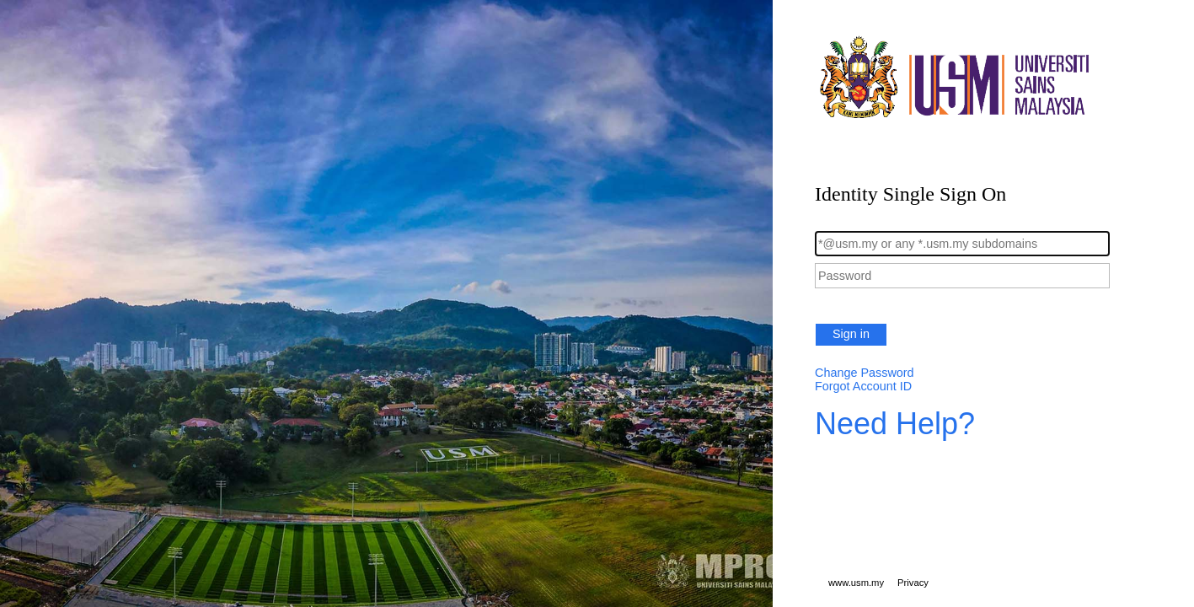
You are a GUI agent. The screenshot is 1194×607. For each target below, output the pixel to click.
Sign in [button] (851, 334)
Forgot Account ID (863, 386)
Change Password (864, 372)
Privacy (913, 582)
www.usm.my (856, 582)
